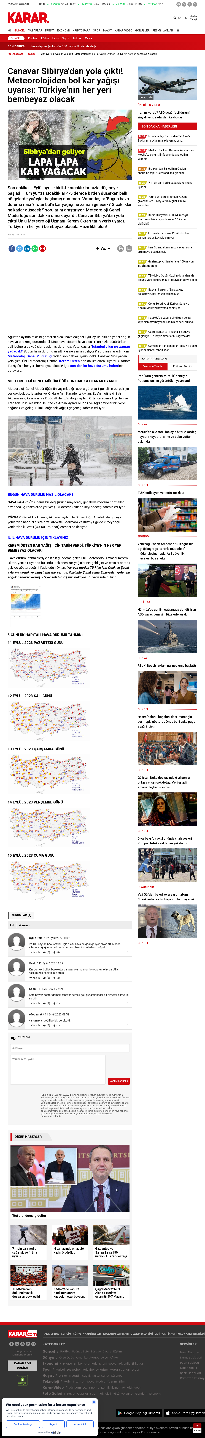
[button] (97, 248)
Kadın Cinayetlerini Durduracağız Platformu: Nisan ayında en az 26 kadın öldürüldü (81, 46)
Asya (104, 1357)
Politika (32, 38)
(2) (48, 977)
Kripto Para (81, 30)
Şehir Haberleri (190, 1373)
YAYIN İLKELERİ (92, 1334)
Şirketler (137, 1364)
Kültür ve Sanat (123, 1394)
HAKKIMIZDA (51, 1334)
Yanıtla (36, 952)
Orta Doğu (66, 1357)
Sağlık (86, 1376)
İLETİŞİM (66, 1334)
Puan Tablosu (189, 1363)
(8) (48, 1003)
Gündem (75, 1388)
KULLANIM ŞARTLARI (116, 1334)
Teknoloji (51, 1381)
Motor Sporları (120, 1370)
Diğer (135, 1370)
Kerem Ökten (69, 361)
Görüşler (142, 30)
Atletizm (102, 1370)
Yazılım (112, 1381)
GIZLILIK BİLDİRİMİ (141, 1334)
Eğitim (45, 38)
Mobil (67, 1381)
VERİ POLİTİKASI (165, 1334)
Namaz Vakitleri (191, 1357)
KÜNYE (77, 1334)
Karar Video (123, 30)
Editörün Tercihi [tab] (182, 366)
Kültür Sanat (100, 1376)
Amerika (82, 1357)
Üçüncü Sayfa (60, 38)
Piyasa (67, 1364)
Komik (105, 1388)
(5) (48, 1025)
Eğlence (117, 1376)
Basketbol (73, 1370)
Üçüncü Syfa (80, 1351)
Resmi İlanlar (162, 30)
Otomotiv (90, 1364)
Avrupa (94, 1357)
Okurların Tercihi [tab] (153, 366)
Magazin (74, 1376)
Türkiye (77, 38)
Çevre (88, 38)
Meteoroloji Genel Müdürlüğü (30, 356)
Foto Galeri (52, 1393)
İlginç (114, 1388)
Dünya (49, 30)
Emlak (78, 1364)
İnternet (79, 1381)
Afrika (114, 1357)
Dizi (85, 1388)
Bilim (122, 1381)
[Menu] (177, 30)
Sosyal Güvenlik (119, 1364)
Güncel (19, 30)
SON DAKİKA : (17, 46)
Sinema (94, 1388)
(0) (48, 952)
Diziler (63, 1376)
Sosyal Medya (95, 1381)
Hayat (107, 30)
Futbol (60, 1370)
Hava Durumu (189, 1352)
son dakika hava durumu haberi (94, 366)
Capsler (82, 1394)
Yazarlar (35, 30)
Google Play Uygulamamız (142, 1413)
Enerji (103, 1364)
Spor (96, 30)
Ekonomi (63, 30)
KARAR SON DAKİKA (22, 1365)
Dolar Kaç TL (188, 1368)
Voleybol (88, 1370)
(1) (58, 1003)
